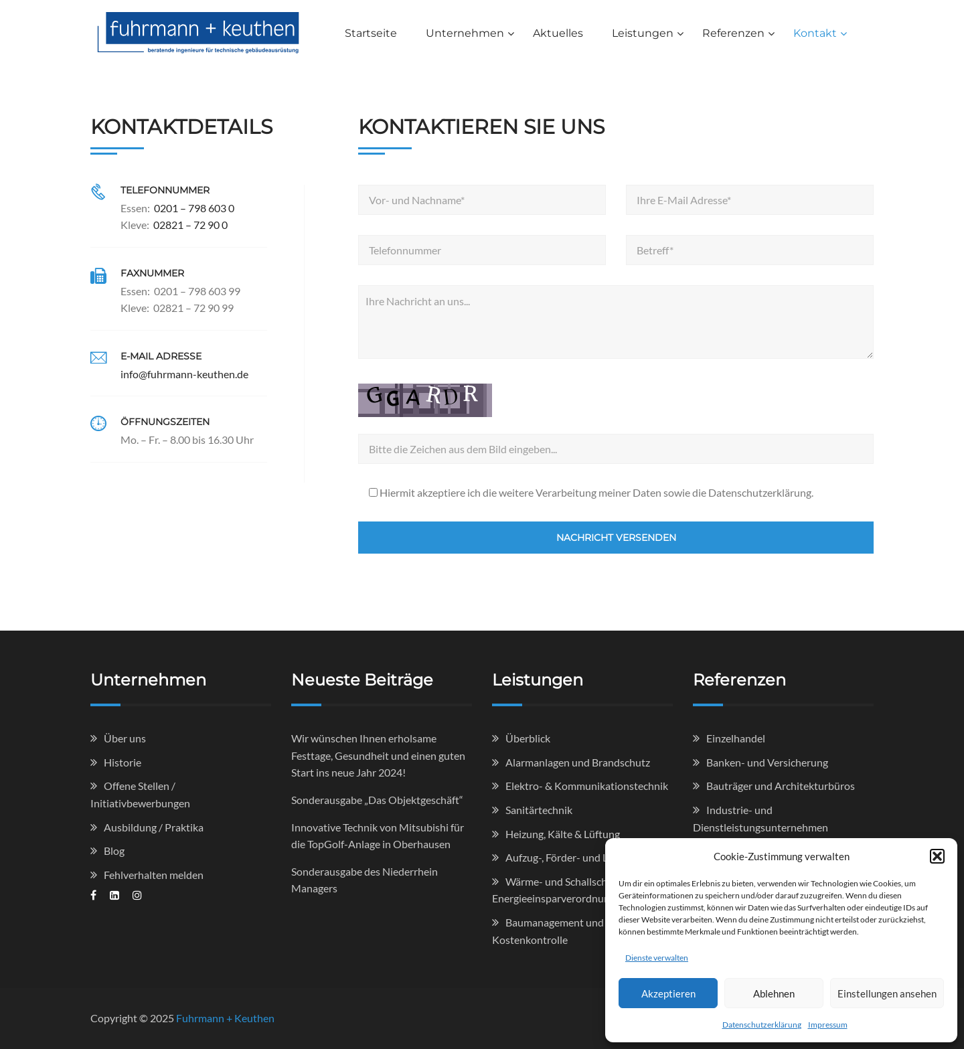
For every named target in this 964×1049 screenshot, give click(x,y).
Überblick (527, 738)
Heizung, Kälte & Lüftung (562, 833)
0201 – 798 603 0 (194, 207)
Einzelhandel (735, 738)
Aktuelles (558, 33)
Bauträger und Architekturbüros (780, 785)
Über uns (125, 738)
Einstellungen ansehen (887, 993)
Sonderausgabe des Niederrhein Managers (364, 880)
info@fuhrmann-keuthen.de (184, 374)
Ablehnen (774, 993)
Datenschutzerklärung (761, 1025)
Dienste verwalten (656, 958)
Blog (114, 850)
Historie (122, 762)
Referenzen (733, 33)
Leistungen (642, 33)
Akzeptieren (668, 993)
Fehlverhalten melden (154, 874)
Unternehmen (465, 33)
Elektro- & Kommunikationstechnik (586, 785)
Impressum (828, 1025)
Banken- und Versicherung (767, 762)
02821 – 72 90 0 (190, 224)
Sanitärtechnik (538, 809)
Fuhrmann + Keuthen (225, 1018)
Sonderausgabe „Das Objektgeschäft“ (377, 799)
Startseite (371, 33)
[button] (937, 856)
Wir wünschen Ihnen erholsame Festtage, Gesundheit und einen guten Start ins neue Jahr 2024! (378, 755)
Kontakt (815, 33)
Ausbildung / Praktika (154, 827)
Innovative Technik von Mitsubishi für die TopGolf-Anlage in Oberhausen (377, 836)
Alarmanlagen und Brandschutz (577, 762)
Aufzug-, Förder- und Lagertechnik (583, 857)
